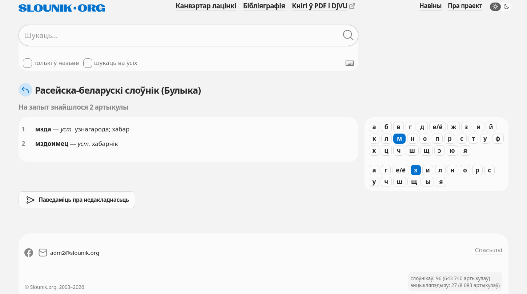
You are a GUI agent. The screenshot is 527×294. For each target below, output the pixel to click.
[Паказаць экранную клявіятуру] (349, 63)
